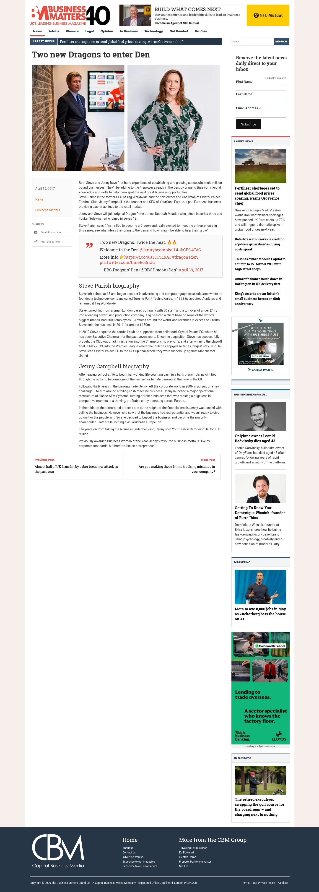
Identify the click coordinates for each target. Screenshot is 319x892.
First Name (244, 81)
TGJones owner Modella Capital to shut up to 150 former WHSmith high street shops (260, 264)
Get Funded (179, 31)
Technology (154, 31)
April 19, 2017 (190, 270)
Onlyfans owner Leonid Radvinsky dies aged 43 (255, 438)
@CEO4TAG (190, 249)
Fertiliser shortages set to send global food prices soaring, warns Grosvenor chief (121, 41)
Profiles (201, 31)
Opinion (107, 31)
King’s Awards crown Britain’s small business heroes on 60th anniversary (257, 298)
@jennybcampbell (157, 249)
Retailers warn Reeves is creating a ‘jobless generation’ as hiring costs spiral (259, 244)
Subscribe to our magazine (138, 861)
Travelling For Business (193, 848)
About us (127, 848)
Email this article (46, 232)
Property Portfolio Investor (195, 861)
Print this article (46, 241)
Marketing (242, 562)
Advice (54, 31)
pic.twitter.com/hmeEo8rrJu (127, 262)
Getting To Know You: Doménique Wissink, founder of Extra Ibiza (260, 512)
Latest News (243, 141)
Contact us (129, 852)
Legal (89, 31)
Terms (246, 882)
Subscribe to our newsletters (139, 866)
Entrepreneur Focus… (250, 394)
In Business (129, 31)
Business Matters (47, 210)
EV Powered (186, 852)
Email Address (248, 108)
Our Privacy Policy (264, 882)
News (37, 31)
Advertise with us (132, 857)
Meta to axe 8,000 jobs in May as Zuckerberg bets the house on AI (260, 613)
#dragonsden (185, 257)
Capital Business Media (109, 882)
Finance (72, 31)
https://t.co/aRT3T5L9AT (147, 257)
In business (242, 758)
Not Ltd (183, 866)
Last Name (244, 94)
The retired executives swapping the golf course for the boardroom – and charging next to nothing (259, 807)
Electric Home (187, 857)
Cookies (283, 882)
